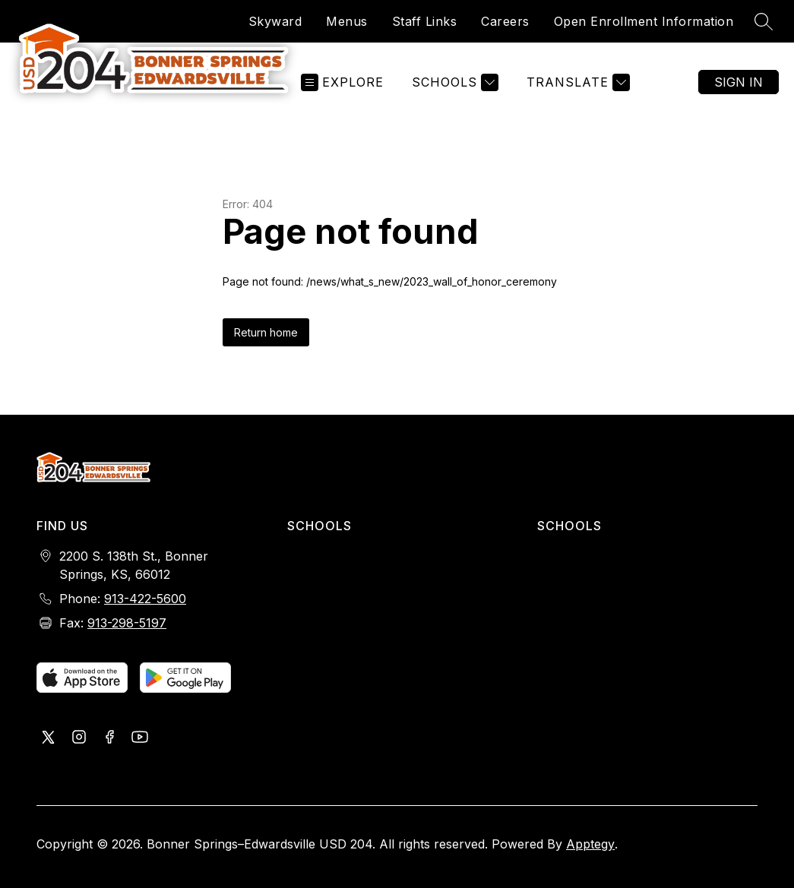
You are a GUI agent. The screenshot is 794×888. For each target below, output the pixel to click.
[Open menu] (342, 82)
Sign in (738, 82)
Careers (505, 21)
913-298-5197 (126, 622)
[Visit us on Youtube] (140, 738)
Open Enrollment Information (644, 21)
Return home (266, 332)
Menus (347, 21)
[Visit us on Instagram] (79, 738)
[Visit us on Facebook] (109, 738)
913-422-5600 (145, 598)
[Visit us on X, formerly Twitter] (48, 738)
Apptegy (590, 844)
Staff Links (424, 21)
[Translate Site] (576, 82)
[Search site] (763, 21)
